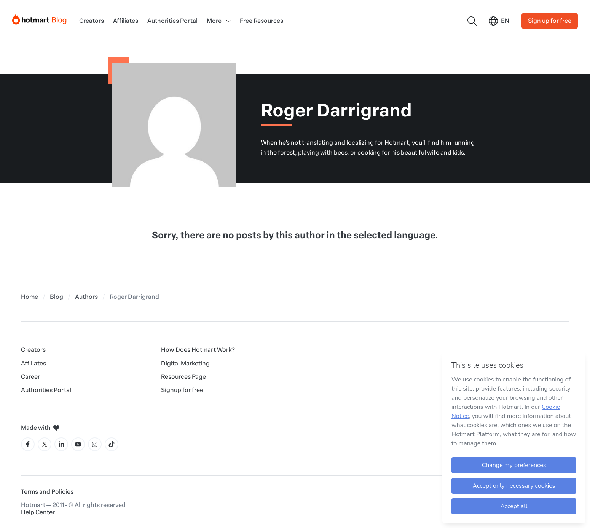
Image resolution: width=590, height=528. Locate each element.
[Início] (39, 17)
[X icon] (44, 444)
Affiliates (125, 20)
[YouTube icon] (78, 444)
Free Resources (261, 20)
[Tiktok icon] (111, 444)
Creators (91, 20)
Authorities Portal (172, 20)
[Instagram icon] (95, 444)
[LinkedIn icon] (61, 444)
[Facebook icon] (28, 444)
